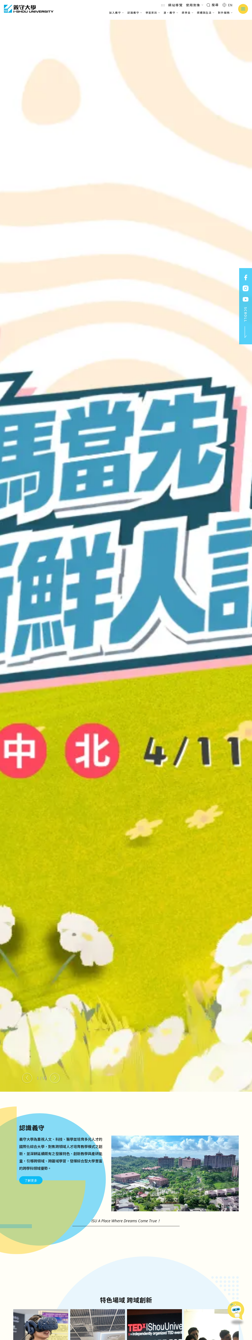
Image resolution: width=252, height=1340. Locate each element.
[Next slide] (55, 1078)
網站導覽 (175, 5)
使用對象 (194, 5)
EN (227, 5)
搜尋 (213, 4)
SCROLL (245, 322)
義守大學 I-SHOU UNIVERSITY (28, 9)
